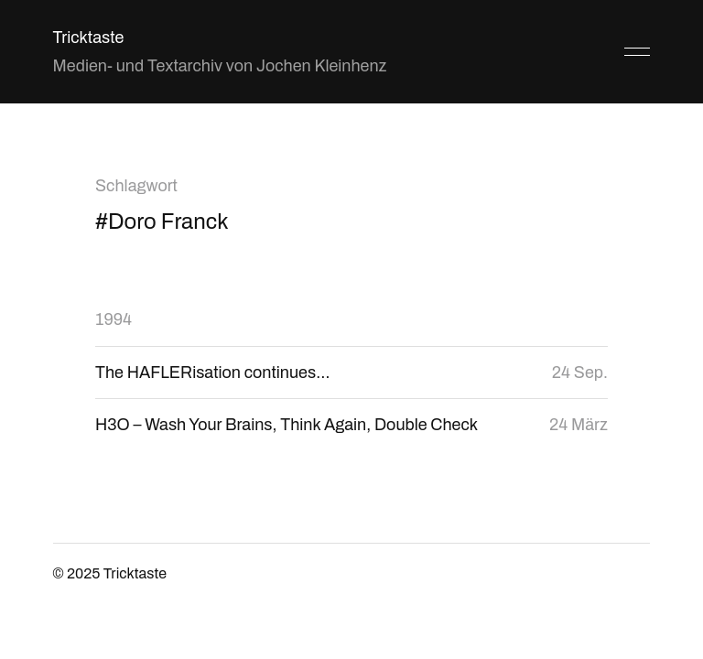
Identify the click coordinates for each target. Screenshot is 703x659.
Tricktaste (88, 37)
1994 (113, 319)
